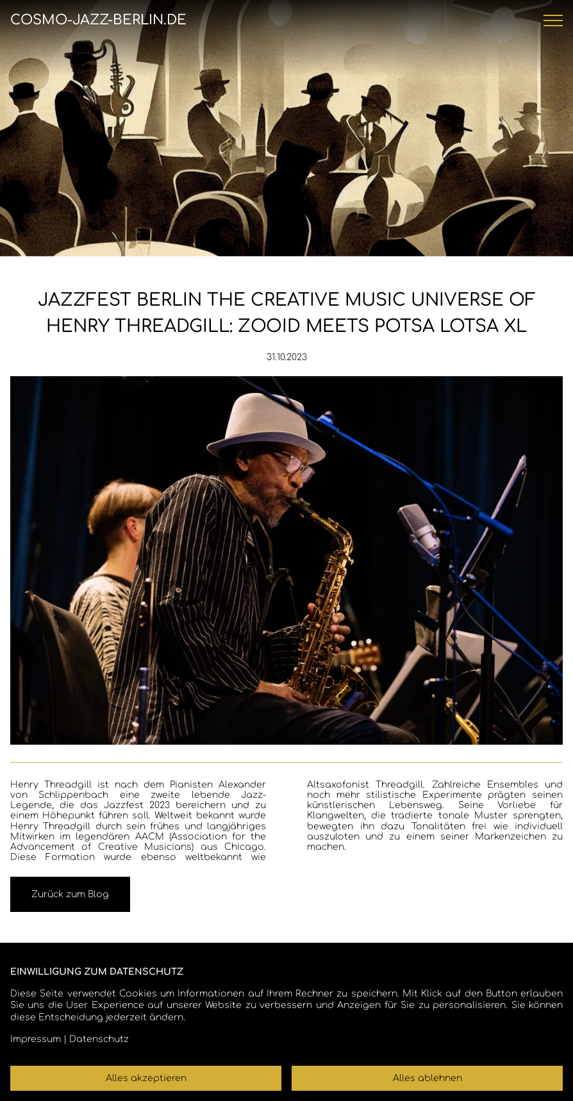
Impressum (35, 1039)
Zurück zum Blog (70, 894)
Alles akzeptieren (146, 1078)
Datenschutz (99, 1039)
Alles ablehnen (427, 1078)
